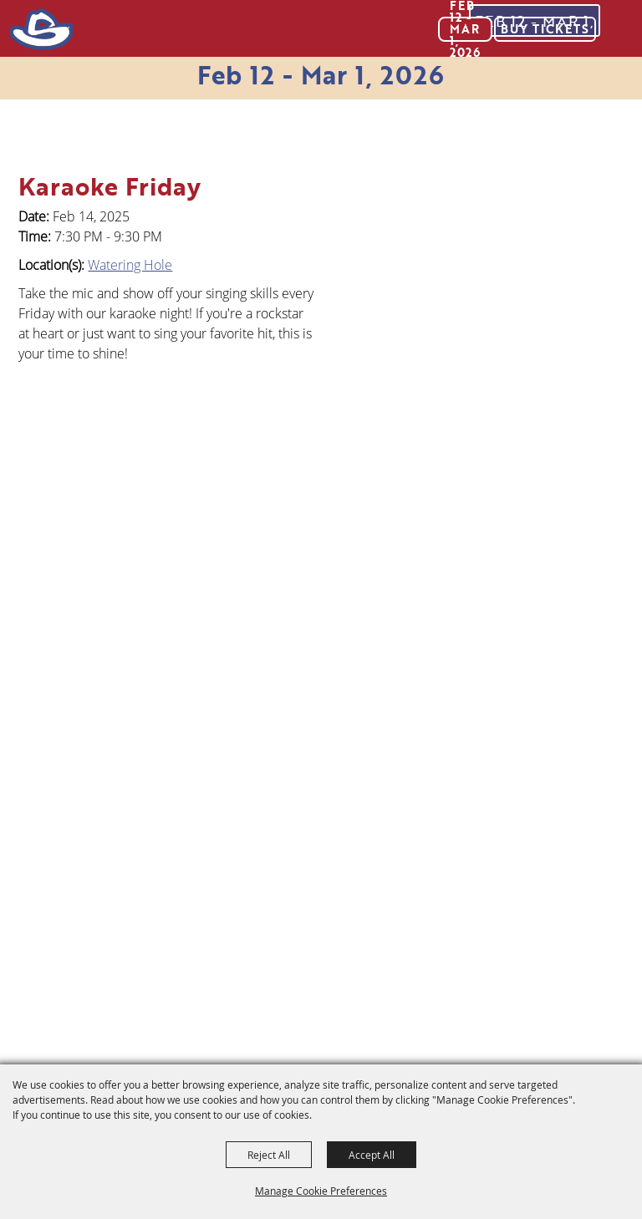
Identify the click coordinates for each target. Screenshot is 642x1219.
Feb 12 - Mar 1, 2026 (321, 74)
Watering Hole (130, 265)
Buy (545, 29)
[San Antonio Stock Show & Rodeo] (41, 29)
